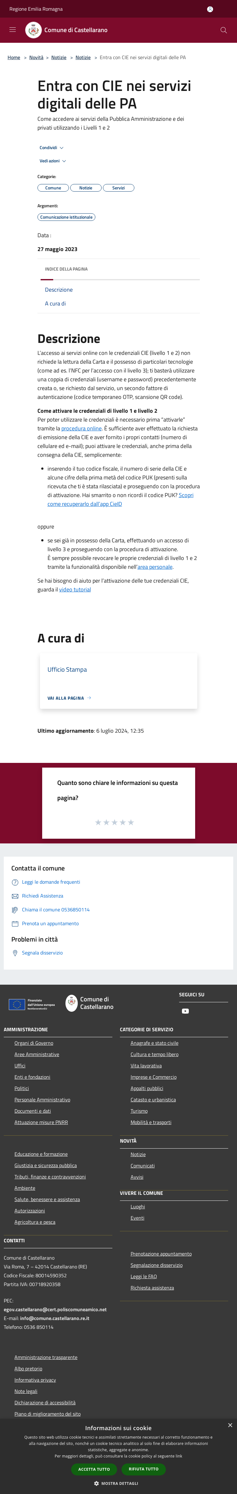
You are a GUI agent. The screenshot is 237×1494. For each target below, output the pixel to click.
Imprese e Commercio (154, 1077)
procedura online (81, 428)
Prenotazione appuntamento (161, 1253)
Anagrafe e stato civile (154, 1043)
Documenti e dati (32, 1111)
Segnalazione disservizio (157, 1265)
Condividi (52, 148)
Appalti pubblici (147, 1088)
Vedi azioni (54, 161)
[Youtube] (185, 1011)
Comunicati (143, 1165)
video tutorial (75, 589)
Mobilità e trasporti (151, 1122)
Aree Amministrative (36, 1054)
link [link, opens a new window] (179, 1456)
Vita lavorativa (146, 1065)
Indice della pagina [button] (66, 269)
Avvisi (137, 1177)
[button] (118, 1483)
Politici (21, 1088)
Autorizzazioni (29, 1210)
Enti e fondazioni (32, 1077)
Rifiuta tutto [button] (144, 1469)
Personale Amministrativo (42, 1099)
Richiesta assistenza (152, 1287)
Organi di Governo (33, 1043)
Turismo (139, 1111)
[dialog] (118, 1456)
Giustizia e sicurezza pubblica (45, 1165)
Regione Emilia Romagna (36, 9)
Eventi (137, 1218)
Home (14, 57)
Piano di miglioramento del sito (47, 1414)
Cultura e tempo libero (154, 1054)
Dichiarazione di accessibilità (45, 1402)
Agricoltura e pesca (34, 1222)
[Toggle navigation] (12, 29)
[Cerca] (224, 30)
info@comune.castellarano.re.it (54, 1318)
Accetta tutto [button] (94, 1469)
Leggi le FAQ (144, 1276)
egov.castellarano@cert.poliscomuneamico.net (55, 1309)
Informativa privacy (35, 1380)
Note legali (25, 1391)
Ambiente (24, 1188)
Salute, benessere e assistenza (47, 1199)
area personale (155, 566)
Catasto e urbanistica (153, 1099)
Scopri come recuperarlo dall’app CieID (121, 499)
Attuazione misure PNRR (41, 1122)
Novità (36, 57)
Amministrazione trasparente (45, 1357)
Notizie (58, 57)
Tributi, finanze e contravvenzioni (50, 1176)
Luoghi (138, 1206)
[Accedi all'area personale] (210, 9)
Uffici (19, 1065)
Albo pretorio (28, 1368)
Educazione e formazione (41, 1154)
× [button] (230, 1425)
